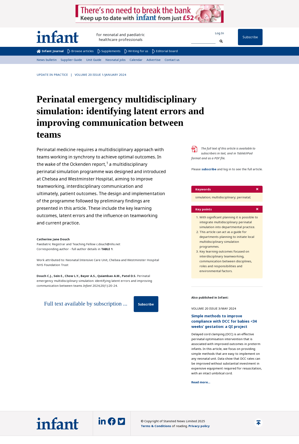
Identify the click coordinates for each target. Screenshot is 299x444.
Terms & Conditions (156, 426)
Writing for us (136, 51)
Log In (219, 33)
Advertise (154, 60)
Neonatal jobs (115, 60)
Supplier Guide (71, 60)
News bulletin (47, 60)
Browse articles (81, 51)
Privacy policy (199, 426)
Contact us (172, 60)
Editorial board (165, 51)
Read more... (200, 382)
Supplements (109, 51)
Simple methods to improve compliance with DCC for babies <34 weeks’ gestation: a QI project (224, 321)
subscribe (209, 169)
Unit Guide (93, 60)
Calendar (136, 60)
